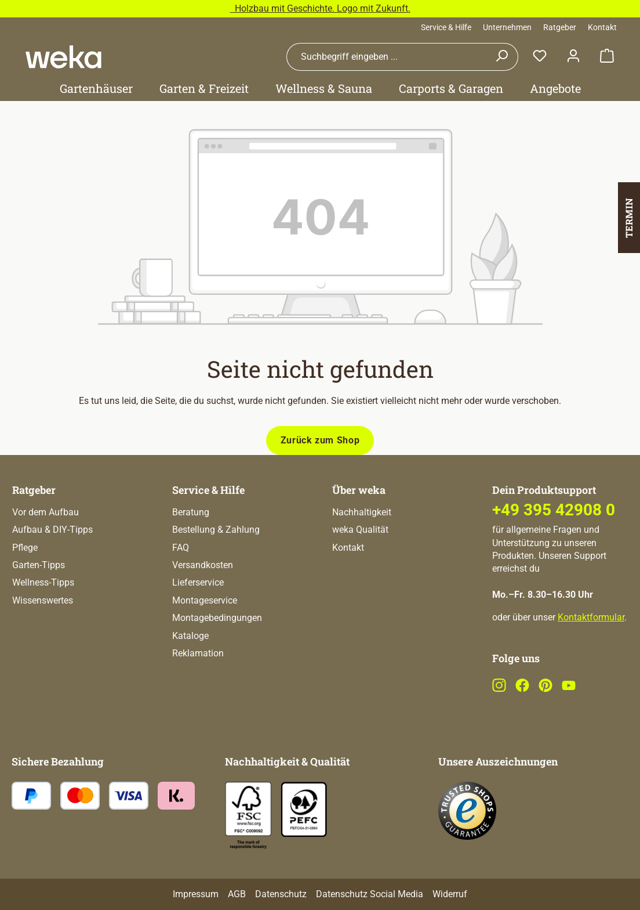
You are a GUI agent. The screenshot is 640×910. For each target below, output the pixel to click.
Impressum (196, 894)
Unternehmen (507, 27)
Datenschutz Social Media (369, 894)
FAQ (180, 547)
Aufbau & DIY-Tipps (52, 529)
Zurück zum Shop (320, 440)
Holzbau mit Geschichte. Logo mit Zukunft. (320, 8)
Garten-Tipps (38, 564)
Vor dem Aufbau (45, 512)
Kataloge (190, 635)
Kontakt (602, 27)
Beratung (190, 512)
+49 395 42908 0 (553, 509)
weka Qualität (360, 529)
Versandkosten (202, 564)
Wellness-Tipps (43, 582)
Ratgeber (559, 27)
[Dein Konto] (573, 57)
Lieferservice (198, 582)
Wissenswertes (42, 600)
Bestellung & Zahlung (216, 529)
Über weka (359, 489)
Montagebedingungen (217, 617)
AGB (237, 894)
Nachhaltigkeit (361, 512)
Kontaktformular (591, 617)
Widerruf (449, 894)
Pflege (25, 547)
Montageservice (204, 600)
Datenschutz (281, 894)
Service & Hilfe (446, 27)
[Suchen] (501, 57)
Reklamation (198, 653)
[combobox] (386, 57)
